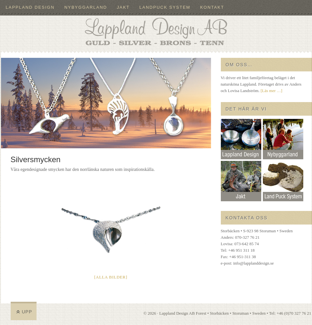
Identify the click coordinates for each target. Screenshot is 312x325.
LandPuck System (164, 7)
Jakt (123, 7)
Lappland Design (30, 7)
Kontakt (212, 7)
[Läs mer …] (271, 90)
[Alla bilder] (110, 277)
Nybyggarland (85, 7)
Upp (27, 311)
